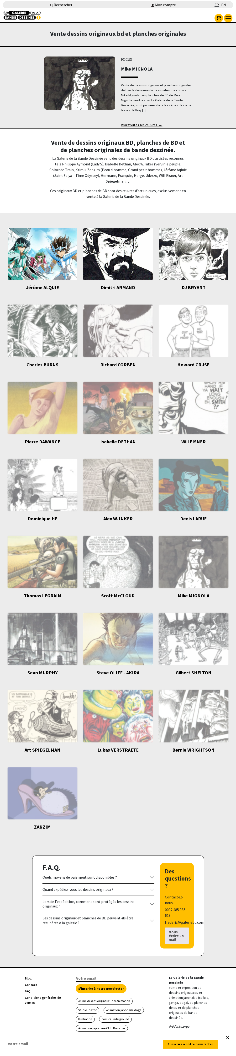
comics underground (115, 1019)
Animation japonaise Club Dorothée (101, 1028)
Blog (28, 978)
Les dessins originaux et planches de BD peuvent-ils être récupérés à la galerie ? (87, 920)
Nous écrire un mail (176, 935)
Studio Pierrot (87, 1010)
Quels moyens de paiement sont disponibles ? (79, 877)
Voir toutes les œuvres (142, 125)
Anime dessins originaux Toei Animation (104, 1001)
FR (217, 4)
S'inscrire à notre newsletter (101, 988)
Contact (31, 985)
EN (223, 4)
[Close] (227, 1037)
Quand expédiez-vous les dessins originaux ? (77, 889)
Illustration (85, 1019)
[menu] (228, 18)
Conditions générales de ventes (43, 1000)
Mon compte (163, 4)
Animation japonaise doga (123, 1010)
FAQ (28, 991)
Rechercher (61, 4)
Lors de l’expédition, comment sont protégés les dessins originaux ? (88, 903)
